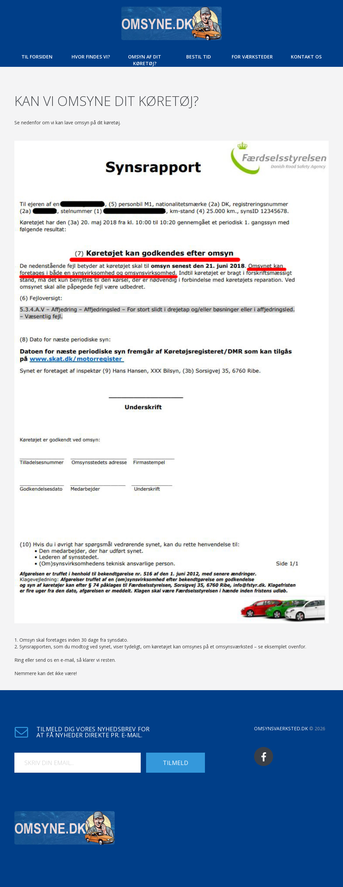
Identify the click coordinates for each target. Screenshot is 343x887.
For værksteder (252, 56)
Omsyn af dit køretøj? (144, 60)
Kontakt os (306, 56)
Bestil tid (198, 56)
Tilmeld (175, 763)
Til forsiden (36, 56)
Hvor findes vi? (91, 56)
